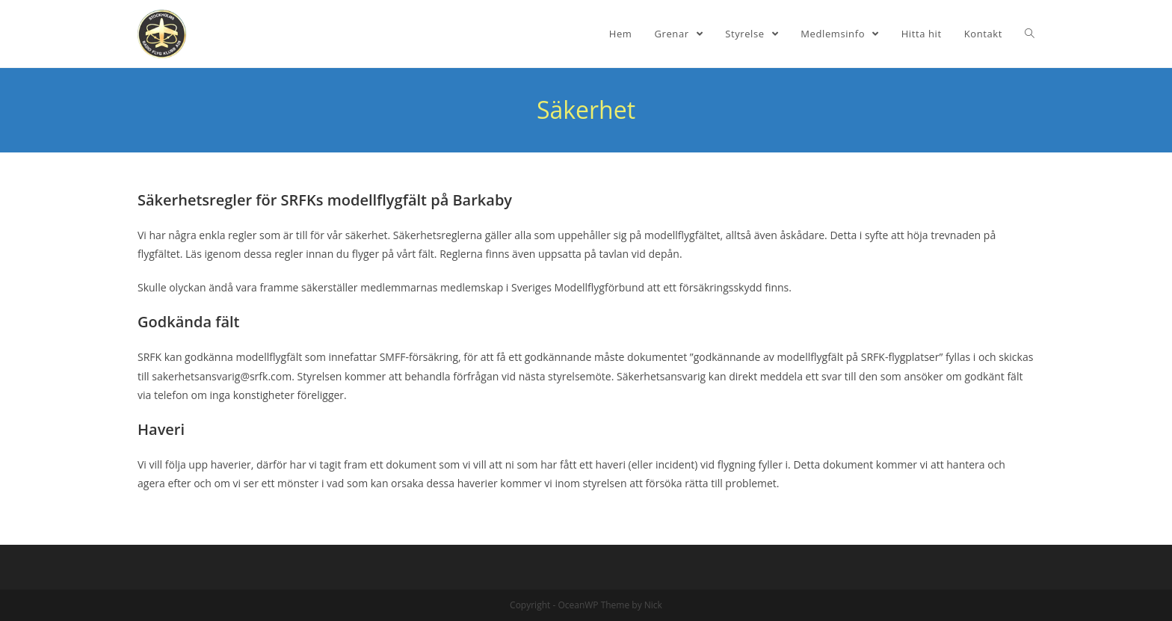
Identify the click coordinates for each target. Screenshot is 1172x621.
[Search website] (1030, 33)
